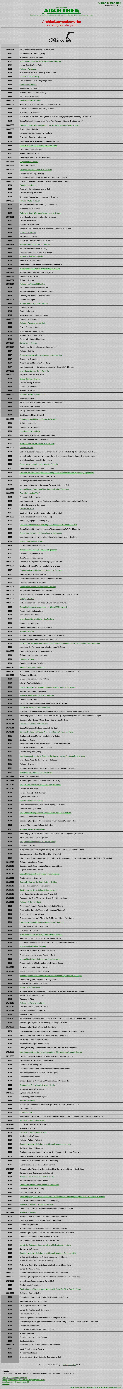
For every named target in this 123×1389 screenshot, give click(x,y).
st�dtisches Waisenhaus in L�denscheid (35, 157)
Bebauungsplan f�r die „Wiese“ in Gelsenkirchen (38, 1027)
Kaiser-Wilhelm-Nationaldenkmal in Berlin (35, 189)
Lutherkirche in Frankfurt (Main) (31, 149)
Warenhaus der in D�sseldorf (38, 550)
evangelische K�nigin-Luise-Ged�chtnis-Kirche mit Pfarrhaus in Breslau (47, 768)
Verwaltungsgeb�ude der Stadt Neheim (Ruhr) (37, 435)
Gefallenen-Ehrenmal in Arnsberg (32, 1120)
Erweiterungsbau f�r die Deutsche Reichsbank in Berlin (41, 1357)
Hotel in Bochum (26, 1112)
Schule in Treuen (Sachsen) (30, 809)
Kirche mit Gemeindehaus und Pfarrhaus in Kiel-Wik (39, 1237)
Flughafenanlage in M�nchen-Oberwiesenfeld (37, 1165)
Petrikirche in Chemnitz (28, 85)
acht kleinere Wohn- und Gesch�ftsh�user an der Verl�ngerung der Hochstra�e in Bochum (55, 117)
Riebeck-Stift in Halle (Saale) (31, 260)
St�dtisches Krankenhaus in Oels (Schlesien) (37, 109)
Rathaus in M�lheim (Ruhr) (30, 752)
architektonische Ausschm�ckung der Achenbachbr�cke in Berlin (45, 485)
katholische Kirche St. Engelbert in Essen (35, 707)
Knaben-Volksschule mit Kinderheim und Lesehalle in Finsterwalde (45, 744)
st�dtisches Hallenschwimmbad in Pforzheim (37, 468)
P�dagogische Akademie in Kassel (33, 1301)
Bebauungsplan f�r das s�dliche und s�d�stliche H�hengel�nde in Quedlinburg (52, 1169)
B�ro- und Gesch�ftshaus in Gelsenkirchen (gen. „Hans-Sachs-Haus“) (47, 1056)
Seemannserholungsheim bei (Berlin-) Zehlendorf (38, 639)
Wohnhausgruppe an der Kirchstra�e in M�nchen (39, 1156)
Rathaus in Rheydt (27, 280)
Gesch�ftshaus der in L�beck (43, 607)
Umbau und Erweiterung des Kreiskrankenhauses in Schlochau (43, 1257)
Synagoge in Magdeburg (29, 276)
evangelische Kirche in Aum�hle (32, 829)
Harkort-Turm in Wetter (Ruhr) (31, 65)
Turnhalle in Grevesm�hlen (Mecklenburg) (36, 651)
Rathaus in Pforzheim (28, 221)
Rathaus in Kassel (26, 448)
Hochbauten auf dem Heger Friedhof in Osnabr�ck (39, 1185)
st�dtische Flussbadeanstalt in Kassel (34, 1040)
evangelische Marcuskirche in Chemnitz (35, 244)
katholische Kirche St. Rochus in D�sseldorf (36, 241)
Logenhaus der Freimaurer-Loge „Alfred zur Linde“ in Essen (42, 647)
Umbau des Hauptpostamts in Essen (33, 983)
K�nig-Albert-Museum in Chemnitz (33, 411)
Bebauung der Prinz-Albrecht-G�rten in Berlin (37, 1085)
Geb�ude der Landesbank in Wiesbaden (35, 967)
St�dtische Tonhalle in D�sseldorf (33, 137)
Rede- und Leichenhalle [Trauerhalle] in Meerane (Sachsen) (42, 910)
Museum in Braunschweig (29, 77)
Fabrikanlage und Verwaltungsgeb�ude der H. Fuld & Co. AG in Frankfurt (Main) (50, 1289)
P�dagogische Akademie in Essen (33, 1306)
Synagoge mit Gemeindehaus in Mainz (34, 679)
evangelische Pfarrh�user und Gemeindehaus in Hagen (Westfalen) (45, 813)
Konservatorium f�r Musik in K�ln (33, 946)
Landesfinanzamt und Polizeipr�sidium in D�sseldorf (40, 1220)
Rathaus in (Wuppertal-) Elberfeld (32, 284)
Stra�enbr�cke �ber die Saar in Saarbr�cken (38, 890)
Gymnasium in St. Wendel (29, 1093)
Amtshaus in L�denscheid (30, 623)
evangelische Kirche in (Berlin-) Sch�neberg (37, 619)
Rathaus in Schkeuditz (28, 675)
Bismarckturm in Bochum (29, 615)
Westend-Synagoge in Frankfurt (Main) (34, 521)
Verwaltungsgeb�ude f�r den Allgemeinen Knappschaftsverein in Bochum (48, 537)
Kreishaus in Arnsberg (28, 423)
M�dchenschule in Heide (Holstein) (33, 574)
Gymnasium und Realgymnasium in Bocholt (36, 1173)
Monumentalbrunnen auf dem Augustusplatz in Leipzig (40, 61)
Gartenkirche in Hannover (29, 96)
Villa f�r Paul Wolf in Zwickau (31, 683)
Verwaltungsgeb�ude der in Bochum (51, 1052)
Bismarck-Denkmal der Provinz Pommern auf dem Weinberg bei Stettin (46, 732)
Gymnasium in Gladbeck (29, 797)
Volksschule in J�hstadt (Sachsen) (33, 793)
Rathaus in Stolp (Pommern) (30, 383)
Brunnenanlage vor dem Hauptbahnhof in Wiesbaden (40, 1345)
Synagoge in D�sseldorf (29, 427)
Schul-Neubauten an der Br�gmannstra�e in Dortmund (41, 934)
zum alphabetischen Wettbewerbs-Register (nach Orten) (23, 1380)
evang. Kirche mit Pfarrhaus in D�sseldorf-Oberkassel (40, 785)
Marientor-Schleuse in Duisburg (32, 1192)
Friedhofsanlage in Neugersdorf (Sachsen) (36, 517)
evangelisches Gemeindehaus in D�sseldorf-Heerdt (39, 1241)
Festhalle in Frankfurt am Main (31, 554)
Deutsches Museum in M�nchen (32, 546)
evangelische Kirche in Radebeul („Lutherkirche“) (38, 205)
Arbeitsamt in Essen (27, 1333)
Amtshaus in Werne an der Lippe (32, 1003)
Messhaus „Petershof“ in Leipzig (32, 1189)
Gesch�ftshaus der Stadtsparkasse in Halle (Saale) (39, 728)
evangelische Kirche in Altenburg (32, 394)
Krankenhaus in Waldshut (29, 1136)
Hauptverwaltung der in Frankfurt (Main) (43, 1229)
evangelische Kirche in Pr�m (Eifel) (33, 249)
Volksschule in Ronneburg (29, 153)
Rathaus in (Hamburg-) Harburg (32, 174)
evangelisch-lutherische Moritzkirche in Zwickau (38, 217)
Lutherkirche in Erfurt (28, 1108)
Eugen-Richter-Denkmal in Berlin (32, 870)
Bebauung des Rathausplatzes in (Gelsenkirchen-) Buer (41, 866)
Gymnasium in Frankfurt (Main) (31, 256)
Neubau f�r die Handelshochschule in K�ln (36, 481)
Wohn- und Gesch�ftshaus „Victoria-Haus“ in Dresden (40, 213)
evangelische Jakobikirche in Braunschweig (36, 591)
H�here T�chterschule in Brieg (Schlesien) (36, 825)
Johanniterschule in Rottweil (30, 497)
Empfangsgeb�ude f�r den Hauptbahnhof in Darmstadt (41, 570)
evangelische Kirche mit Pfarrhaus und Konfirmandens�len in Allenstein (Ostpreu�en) (53, 991)
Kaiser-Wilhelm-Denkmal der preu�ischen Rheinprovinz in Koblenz (45, 229)
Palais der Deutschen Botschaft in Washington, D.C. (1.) (41, 938)
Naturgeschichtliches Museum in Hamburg (36, 133)
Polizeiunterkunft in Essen (29, 1314)
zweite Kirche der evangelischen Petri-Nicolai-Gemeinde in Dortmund (46, 181)
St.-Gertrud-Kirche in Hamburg (31, 57)
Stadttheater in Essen (28, 185)
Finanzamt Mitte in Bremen (30, 1077)
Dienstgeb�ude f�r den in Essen (46, 1208)
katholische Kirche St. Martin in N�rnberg (35, 1124)
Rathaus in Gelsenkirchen (29, 225)
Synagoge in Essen (27, 599)
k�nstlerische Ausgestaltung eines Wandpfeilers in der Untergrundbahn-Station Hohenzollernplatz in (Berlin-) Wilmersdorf (66, 858)
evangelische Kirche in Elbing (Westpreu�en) (37, 50)
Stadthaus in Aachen (27, 390)
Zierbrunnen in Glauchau (29, 1249)
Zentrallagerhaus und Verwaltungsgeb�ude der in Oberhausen (52, 1031)
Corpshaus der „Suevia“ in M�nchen (34, 926)
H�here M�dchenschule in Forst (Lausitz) (36, 627)
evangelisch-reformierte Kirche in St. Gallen (36, 292)
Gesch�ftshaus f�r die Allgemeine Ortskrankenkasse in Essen (44, 1297)
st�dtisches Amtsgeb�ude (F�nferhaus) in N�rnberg (41, 264)
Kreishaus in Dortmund (28, 387)
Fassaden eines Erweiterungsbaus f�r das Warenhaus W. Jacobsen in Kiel (48, 525)
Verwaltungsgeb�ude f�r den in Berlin (61, 1116)
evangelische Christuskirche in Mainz (34, 288)
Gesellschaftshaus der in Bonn (41, 579)
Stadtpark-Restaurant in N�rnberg (33, 93)
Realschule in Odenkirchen (30, 776)
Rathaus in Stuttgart (27, 300)
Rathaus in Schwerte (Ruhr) (30, 902)
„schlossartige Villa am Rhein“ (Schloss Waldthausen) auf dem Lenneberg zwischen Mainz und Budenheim (60, 643)
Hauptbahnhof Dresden (28, 236)
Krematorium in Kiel (27, 846)
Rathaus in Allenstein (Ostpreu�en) (33, 691)
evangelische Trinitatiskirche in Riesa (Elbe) (36, 272)
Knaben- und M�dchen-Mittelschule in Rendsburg (39, 1161)
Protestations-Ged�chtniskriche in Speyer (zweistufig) (40, 104)
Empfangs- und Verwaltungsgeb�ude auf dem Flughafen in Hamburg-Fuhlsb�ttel (51, 1152)
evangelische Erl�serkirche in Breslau (34, 439)
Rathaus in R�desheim (29, 1225)
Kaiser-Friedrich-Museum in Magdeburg (35, 363)
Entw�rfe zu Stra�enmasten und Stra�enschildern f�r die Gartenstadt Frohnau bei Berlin (54, 711)
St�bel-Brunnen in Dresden (30, 327)
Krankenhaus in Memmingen (30, 1285)
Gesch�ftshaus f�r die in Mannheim (50, 529)
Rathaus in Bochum (27, 1100)
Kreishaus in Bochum (28, 233)
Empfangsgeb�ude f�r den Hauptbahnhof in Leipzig (40, 566)
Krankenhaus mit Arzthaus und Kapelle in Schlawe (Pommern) (43, 1216)
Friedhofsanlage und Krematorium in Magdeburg (38, 980)
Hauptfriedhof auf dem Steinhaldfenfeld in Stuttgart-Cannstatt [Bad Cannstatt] (49, 942)
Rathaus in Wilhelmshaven (30, 201)
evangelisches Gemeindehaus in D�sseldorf (37, 1281)
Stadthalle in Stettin (27, 1014)
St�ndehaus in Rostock (29, 162)
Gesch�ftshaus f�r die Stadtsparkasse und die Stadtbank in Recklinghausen (49, 1048)
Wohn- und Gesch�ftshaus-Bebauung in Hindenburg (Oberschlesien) (46, 1265)
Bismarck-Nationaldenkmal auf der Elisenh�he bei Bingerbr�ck (44, 703)
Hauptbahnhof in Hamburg (30, 431)
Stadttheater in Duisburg (29, 699)
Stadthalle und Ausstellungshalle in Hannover (37, 695)
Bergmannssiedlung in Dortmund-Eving (34, 1044)
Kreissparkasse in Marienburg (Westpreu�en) (37, 955)
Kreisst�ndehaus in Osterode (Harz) (34, 315)
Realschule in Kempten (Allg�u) (32, 914)
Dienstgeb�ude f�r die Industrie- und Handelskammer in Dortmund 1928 (48, 1253)
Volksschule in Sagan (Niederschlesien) (35, 886)
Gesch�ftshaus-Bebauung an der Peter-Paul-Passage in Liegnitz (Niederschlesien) (51, 121)
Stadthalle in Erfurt (27, 999)
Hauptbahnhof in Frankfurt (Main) (32, 54)
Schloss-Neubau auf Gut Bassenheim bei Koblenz (38, 882)
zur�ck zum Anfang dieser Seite (14, 1378)
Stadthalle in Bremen (28, 1212)
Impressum (5, 1384)
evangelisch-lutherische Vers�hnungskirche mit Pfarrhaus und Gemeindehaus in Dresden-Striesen (57, 456)
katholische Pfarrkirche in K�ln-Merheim (35, 1310)
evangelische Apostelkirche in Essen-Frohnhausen (39, 760)
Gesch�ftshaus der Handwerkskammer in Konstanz (39, 874)
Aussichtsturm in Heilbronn (30, 113)
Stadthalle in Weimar (27, 1128)
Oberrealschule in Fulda (29, 930)
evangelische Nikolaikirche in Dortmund (34, 1181)
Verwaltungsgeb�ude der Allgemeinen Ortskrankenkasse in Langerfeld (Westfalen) (51, 834)
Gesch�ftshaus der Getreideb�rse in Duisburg (38, 587)
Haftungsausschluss (69, 1365)
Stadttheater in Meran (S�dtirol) (32, 415)
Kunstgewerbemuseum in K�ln (32, 331)
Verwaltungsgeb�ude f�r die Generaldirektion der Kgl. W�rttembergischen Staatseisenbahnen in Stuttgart (60, 716)
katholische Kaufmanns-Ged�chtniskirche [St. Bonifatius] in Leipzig (45, 1245)
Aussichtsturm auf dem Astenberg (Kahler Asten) (38, 73)
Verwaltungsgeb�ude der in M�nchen (52, 756)
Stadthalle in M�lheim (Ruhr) (31, 1065)
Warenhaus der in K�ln (36, 772)
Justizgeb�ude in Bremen (30, 209)
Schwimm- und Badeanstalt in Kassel (34, 1007)
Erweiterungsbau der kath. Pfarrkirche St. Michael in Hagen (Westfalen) (47, 918)
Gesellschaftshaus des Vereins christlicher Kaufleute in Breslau (43, 177)
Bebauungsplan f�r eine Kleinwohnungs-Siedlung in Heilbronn (43, 1023)
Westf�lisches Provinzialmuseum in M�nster (37, 444)
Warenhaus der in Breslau (37, 1177)
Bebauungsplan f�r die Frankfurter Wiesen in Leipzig (40, 781)
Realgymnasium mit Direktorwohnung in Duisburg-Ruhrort (41, 963)
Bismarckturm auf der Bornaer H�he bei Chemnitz (39, 464)
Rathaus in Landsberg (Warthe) (31, 801)
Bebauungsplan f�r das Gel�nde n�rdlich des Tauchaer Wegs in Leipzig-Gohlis (50, 1277)
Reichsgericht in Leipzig (29, 129)
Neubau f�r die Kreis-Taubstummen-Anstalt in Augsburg (41, 959)
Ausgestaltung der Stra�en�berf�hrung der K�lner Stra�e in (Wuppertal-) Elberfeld (53, 850)
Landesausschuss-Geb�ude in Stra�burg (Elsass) (39, 141)
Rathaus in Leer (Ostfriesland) (31, 193)
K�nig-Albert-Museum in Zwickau (32, 667)
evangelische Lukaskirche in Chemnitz (34, 371)
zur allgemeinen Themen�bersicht (15, 1382)
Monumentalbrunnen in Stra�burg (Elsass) (36, 81)
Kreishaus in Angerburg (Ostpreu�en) (34, 971)
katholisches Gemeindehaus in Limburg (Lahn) (37, 1329)
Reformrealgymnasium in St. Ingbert (33, 1097)
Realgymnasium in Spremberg (31, 611)
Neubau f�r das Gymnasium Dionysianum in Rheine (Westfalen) (44, 489)
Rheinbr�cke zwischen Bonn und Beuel (35, 296)
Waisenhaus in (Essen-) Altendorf (32, 407)
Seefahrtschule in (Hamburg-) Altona (33, 1337)
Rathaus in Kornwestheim (29, 1326)
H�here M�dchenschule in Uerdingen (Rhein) (37, 951)
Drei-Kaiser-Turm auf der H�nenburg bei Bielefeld (39, 197)
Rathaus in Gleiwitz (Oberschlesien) (33, 655)
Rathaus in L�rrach (27, 764)
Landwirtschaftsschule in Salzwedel (33, 583)
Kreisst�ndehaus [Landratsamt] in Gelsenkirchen (38, 146)
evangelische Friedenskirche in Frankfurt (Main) (38, 842)
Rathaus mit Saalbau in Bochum (32, 862)
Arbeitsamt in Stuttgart (28, 1353)
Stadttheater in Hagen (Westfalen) (32, 663)
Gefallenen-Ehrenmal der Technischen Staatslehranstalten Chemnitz (45, 1069)
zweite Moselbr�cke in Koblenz (32, 1349)
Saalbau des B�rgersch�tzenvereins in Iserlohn (38, 347)
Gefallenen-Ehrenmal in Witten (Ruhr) (34, 1132)
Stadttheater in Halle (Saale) (30, 100)
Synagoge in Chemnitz (28, 359)
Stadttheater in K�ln (27, 398)
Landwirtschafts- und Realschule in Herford (36, 253)
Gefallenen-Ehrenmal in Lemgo (31, 1148)
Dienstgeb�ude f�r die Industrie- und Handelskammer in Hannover (45, 1144)
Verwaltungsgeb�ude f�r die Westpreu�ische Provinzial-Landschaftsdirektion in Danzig (53, 501)
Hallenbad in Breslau (27, 307)
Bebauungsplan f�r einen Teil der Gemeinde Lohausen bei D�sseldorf (47, 1233)
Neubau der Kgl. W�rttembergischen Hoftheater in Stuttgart (42, 635)
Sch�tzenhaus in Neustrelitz (31, 878)
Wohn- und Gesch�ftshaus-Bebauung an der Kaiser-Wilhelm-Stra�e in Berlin (49, 125)
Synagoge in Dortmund (28, 319)
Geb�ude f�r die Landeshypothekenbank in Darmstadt (41, 513)
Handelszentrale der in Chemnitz (58, 1018)
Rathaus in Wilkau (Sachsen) (31, 1140)
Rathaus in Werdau (27, 509)
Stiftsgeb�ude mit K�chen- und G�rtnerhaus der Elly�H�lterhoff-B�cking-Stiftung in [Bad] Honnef (58, 452)
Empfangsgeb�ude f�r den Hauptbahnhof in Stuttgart (40, 736)
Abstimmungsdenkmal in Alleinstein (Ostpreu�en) (39, 1073)
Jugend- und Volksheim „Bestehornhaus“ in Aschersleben (41, 533)
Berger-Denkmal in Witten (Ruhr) (32, 375)
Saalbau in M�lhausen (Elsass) (32, 541)
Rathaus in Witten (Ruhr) (29, 789)
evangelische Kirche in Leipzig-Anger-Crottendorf (38, 894)
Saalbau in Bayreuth (27, 311)
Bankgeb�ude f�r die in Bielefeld (48, 687)
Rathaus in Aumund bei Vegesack (32, 1011)
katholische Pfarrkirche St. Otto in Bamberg (36, 748)
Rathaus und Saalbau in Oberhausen (34, 724)
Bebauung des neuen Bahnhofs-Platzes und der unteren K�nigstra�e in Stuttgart (51, 976)
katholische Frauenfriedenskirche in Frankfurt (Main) (39, 1201)
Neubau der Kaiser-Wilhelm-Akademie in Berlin (37, 476)
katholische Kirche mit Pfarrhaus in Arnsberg (36, 1261)
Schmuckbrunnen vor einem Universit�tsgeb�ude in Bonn (42, 805)
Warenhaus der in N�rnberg (43, 898)
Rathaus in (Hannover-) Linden (31, 335)
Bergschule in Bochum (28, 343)
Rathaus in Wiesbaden (28, 69)
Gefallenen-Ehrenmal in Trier (31, 1293)
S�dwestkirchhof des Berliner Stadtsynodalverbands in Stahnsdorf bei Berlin (49, 595)
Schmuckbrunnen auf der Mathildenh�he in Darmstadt (40, 854)
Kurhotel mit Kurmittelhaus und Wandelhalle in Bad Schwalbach (44, 1273)
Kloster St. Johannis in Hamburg (32, 817)
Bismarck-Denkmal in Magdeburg (32, 339)
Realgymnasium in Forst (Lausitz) (32, 995)
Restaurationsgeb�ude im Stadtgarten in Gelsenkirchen (41, 355)
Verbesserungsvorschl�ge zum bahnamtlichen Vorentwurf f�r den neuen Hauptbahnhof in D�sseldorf (59, 1322)
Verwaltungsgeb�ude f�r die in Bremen (62, 1197)
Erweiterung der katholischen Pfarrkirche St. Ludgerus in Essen (43, 1318)
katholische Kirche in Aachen (31, 1269)
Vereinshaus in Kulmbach (29, 88)
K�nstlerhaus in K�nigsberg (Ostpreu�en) (36, 1060)
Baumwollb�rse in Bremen (30, 379)
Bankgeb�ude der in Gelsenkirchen (45, 1081)
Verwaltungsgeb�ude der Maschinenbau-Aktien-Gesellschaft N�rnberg (47, 367)
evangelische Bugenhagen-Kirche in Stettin (36, 460)
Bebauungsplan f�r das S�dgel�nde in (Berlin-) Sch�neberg (44, 720)
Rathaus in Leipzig (27, 351)
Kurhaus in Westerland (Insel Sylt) (32, 323)
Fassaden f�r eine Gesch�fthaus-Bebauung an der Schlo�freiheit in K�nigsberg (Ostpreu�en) (57, 473)
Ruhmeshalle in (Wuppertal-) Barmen (34, 303)
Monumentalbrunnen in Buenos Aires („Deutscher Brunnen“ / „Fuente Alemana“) (50, 671)
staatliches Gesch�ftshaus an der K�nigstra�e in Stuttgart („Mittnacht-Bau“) (49, 1105)
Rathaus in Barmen (27, 631)
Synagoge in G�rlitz (27, 659)
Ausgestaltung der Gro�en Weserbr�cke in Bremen (40, 269)
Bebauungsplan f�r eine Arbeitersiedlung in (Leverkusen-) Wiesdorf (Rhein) (48, 821)
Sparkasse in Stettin (27, 1341)
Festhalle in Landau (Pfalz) (30, 493)
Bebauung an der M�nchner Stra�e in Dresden (38, 419)
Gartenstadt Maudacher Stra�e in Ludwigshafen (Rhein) (41, 906)
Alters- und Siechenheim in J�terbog (34, 838)
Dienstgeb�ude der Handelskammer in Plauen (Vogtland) (42, 922)
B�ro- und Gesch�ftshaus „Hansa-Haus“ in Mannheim (41, 403)
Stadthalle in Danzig (27, 740)
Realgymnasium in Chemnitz (30, 987)
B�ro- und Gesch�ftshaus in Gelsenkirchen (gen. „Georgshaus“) (44, 1035)
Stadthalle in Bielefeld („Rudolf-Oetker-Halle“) (37, 1204)
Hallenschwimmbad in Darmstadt (32, 505)
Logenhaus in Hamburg (28, 166)
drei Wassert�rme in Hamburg (31, 558)
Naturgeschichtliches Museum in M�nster (36, 170)
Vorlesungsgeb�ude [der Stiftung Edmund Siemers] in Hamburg (44, 603)
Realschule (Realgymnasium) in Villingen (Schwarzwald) (41, 562)
